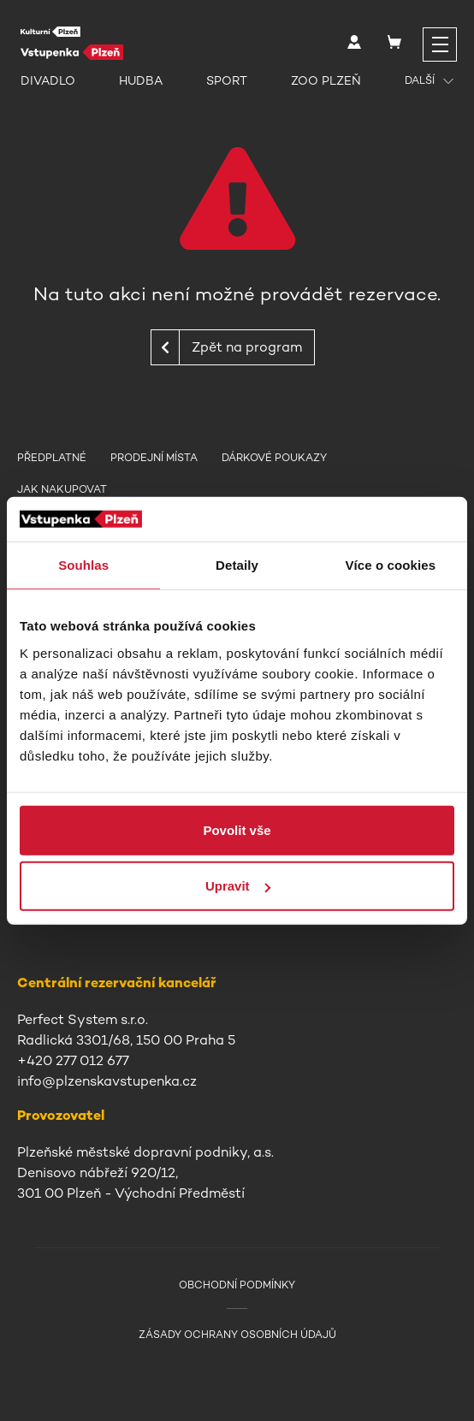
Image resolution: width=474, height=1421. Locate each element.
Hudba (141, 80)
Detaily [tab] (237, 565)
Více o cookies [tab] (391, 565)
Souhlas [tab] (83, 565)
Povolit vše (236, 829)
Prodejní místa (154, 458)
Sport (226, 80)
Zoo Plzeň (326, 80)
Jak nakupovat (62, 489)
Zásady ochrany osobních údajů (237, 1334)
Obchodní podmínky (237, 1285)
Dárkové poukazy (274, 458)
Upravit (237, 886)
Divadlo (48, 80)
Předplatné (51, 458)
